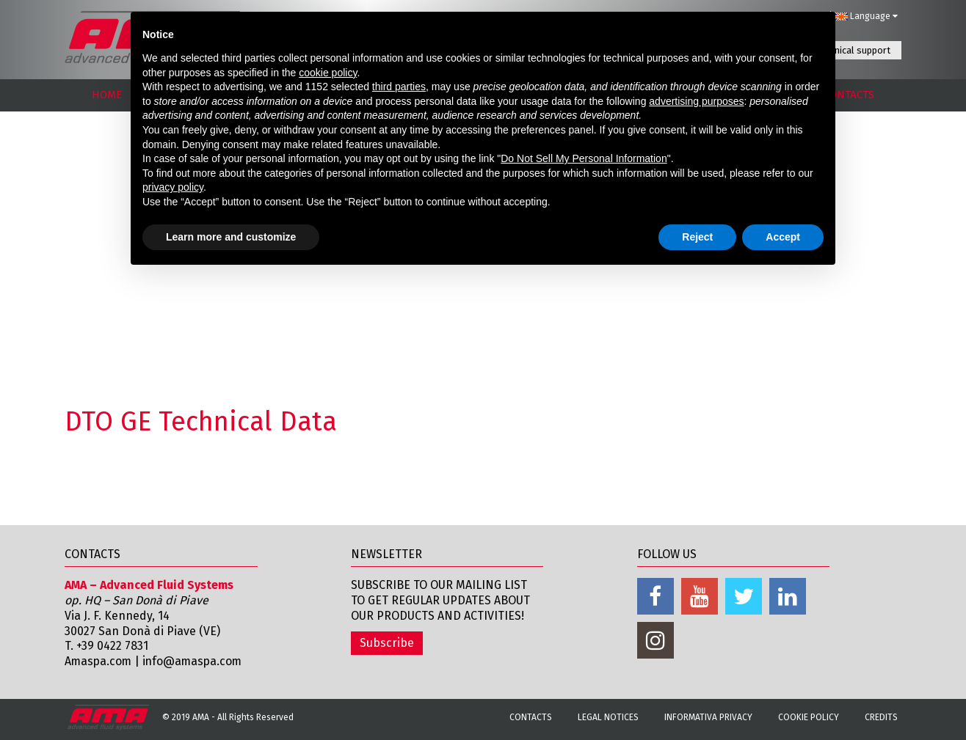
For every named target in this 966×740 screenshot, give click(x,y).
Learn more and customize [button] (231, 237)
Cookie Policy (808, 717)
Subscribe (387, 643)
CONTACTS (849, 94)
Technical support (853, 50)
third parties (399, 86)
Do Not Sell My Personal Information (584, 158)
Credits (881, 717)
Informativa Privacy (708, 717)
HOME (107, 94)
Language (866, 16)
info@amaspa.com (196, 661)
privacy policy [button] (172, 187)
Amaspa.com (99, 661)
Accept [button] (783, 237)
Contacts (530, 717)
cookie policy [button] (328, 72)
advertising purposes (696, 101)
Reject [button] (697, 237)
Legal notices (608, 717)
